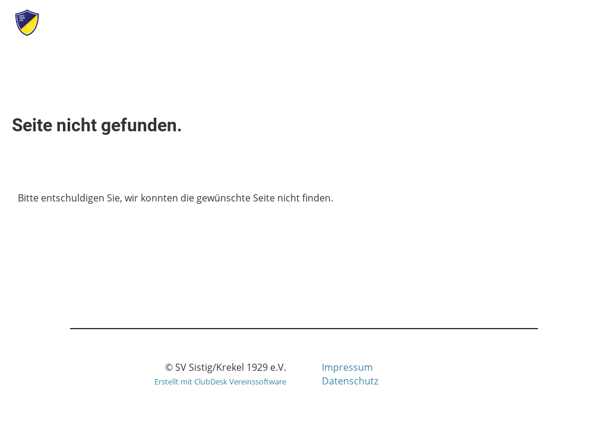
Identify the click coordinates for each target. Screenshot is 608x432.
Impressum (347, 367)
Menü (566, 22)
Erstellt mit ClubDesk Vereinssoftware (220, 381)
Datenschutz (350, 380)
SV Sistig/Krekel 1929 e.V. (162, 22)
